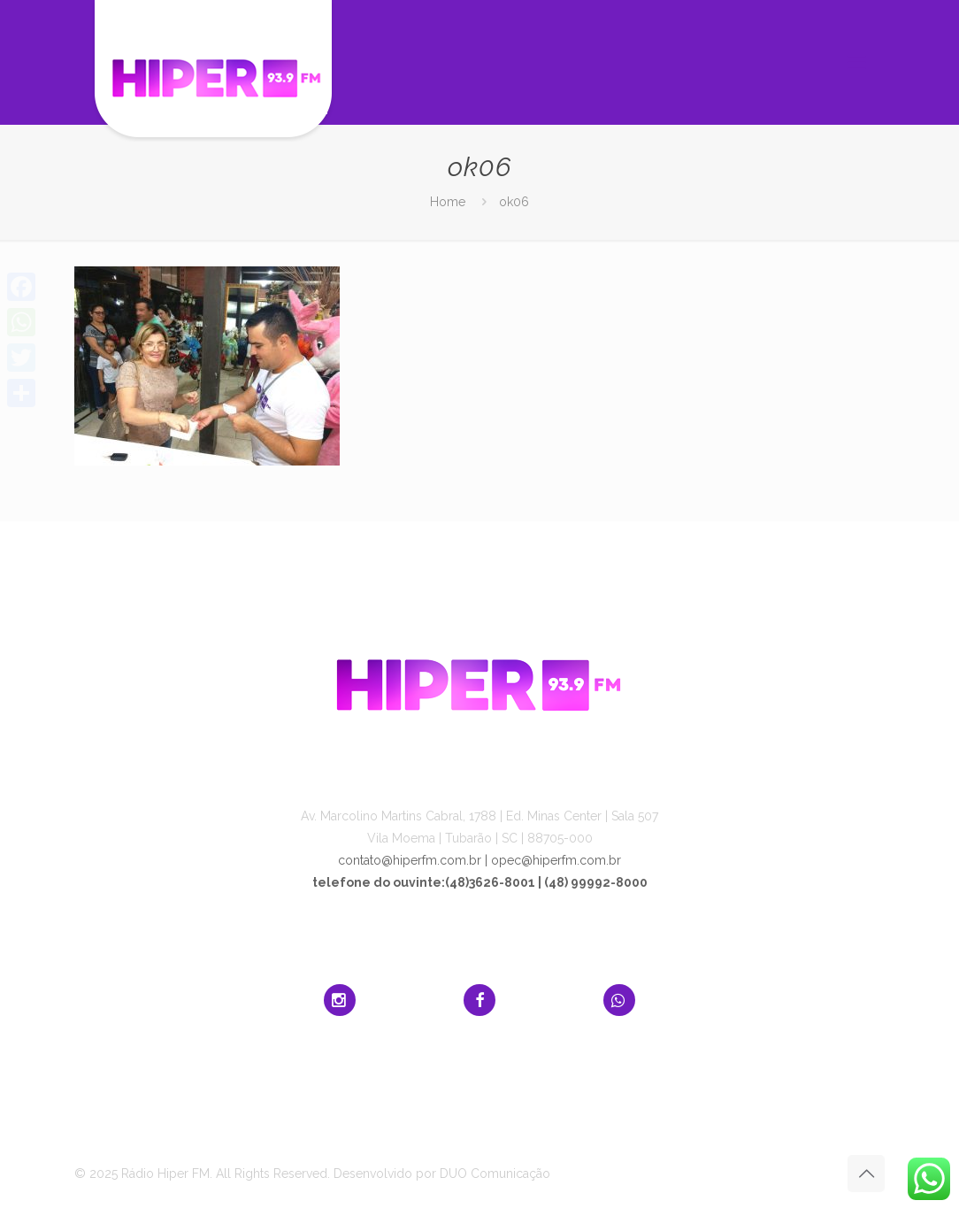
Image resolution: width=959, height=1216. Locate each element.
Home (447, 202)
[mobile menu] (856, 62)
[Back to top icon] (866, 1173)
